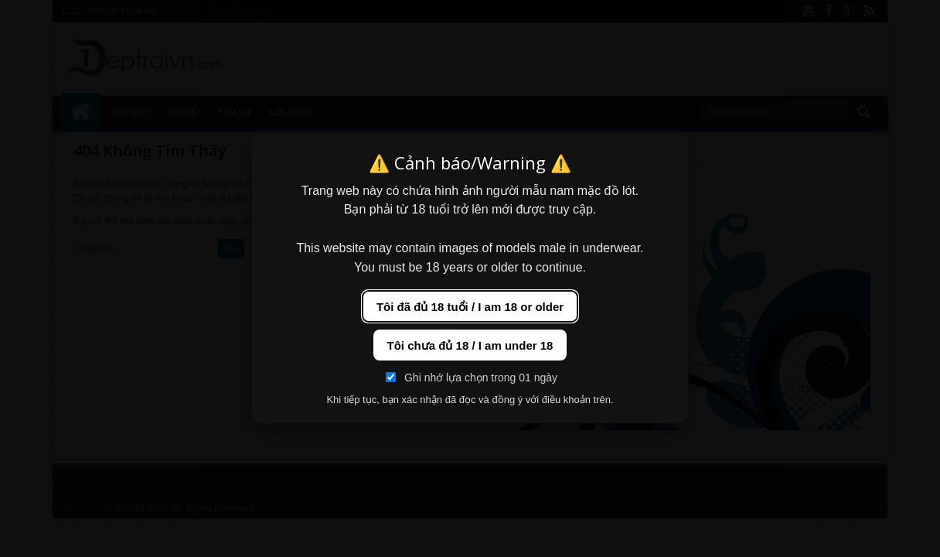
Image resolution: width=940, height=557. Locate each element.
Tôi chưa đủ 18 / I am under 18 (470, 345)
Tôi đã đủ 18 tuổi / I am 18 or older (470, 306)
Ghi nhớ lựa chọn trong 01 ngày (471, 377)
